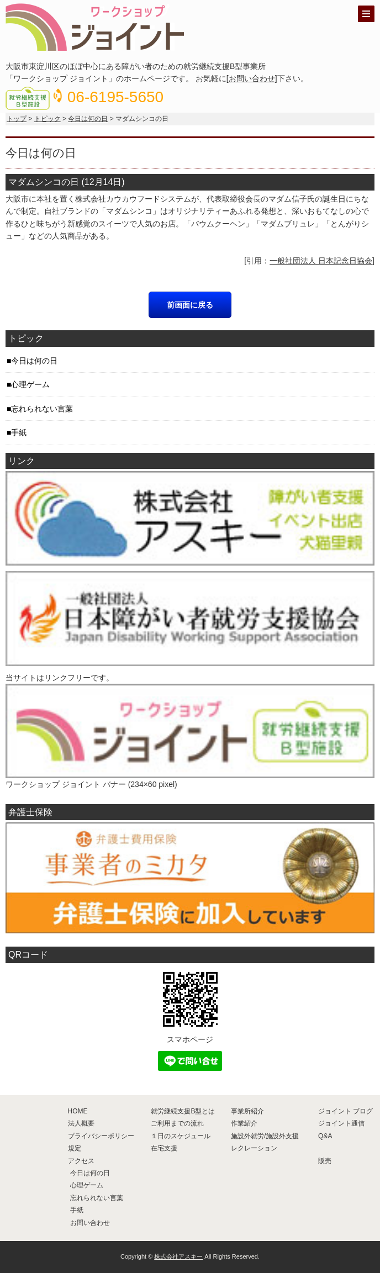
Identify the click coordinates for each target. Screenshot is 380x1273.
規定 (74, 1148)
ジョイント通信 (341, 1123)
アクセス (81, 1161)
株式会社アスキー (178, 1256)
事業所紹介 (247, 1111)
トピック (47, 119)
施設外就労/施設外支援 (265, 1136)
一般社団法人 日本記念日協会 (321, 260)
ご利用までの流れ (177, 1123)
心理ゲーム (30, 384)
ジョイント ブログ (345, 1111)
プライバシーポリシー (101, 1136)
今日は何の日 (88, 119)
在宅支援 (164, 1148)
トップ (17, 119)
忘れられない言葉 (42, 408)
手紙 (19, 432)
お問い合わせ (252, 78)
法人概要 (81, 1123)
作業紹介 (244, 1123)
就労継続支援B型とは (183, 1111)
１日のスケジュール (180, 1136)
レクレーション (254, 1148)
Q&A (325, 1136)
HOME (78, 1111)
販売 (324, 1161)
